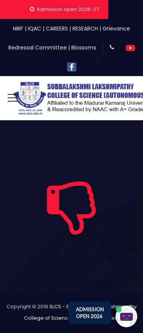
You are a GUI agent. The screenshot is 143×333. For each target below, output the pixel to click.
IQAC (34, 28)
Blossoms (83, 47)
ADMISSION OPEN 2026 (90, 312)
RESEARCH (85, 28)
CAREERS (57, 28)
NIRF (18, 28)
